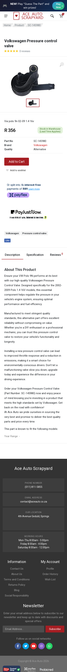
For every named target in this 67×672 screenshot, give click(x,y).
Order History (50, 574)
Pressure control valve (34, 233)
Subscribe (55, 629)
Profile (50, 568)
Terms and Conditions (17, 579)
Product (19, 25)
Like (7, 240)
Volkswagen (40, 145)
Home (7, 25)
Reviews (56, 254)
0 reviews (24, 51)
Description (12, 255)
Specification (35, 255)
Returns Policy (16, 584)
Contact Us (16, 568)
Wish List (50, 579)
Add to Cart (16, 161)
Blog (16, 590)
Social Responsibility (17, 595)
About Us (16, 574)
